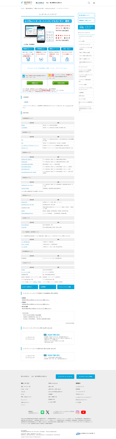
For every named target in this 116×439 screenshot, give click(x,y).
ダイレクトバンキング (50, 8)
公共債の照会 (24, 227)
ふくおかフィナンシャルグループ (83, 397)
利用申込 (35, 281)
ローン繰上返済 (24, 246)
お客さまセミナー (25, 402)
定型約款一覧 (51, 399)
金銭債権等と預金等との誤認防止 (37, 423)
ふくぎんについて (80, 386)
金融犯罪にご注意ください (85, 20)
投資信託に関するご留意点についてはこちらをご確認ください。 (36, 299)
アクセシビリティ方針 (25, 423)
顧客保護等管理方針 (52, 418)
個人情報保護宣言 (78, 418)
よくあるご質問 (52, 402)
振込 (22, 139)
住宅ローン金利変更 (25, 244)
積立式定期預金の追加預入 (26, 166)
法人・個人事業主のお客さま (54, 2)
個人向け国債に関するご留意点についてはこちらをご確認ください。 (37, 308)
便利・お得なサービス (26, 396)
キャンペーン (24, 399)
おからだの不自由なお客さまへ (55, 391)
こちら (62, 90)
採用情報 (78, 389)
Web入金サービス (25, 147)
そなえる (23, 391)
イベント (23, 404)
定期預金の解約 (24, 161)
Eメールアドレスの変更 (26, 272)
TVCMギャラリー (80, 394)
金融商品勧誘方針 (86, 418)
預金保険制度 (68, 420)
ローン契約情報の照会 (26, 241)
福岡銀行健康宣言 (49, 423)
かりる (22, 394)
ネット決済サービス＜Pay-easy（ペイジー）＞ (30, 145)
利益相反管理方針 (60, 420)
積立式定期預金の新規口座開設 (27, 164)
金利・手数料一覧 (52, 396)
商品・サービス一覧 (39, 8)
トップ (22, 8)
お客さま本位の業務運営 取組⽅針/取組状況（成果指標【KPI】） (34, 418)
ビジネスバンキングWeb (85, 376)
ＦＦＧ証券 (78, 402)
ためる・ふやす (24, 389)
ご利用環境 (42, 287)
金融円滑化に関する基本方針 (27, 420)
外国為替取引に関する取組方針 (84, 420)
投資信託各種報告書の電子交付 (27, 213)
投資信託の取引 (24, 202)
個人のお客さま (40, 2)
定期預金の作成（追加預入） (27, 159)
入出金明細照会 (24, 127)
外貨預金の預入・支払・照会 (27, 185)
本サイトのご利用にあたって (86, 421)
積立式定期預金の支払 (26, 169)
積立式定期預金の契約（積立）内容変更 (29, 172)
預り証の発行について (84, 15)
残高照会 (23, 125)
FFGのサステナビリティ (81, 399)
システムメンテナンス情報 (64, 287)
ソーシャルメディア (80, 391)
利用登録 (39, 281)
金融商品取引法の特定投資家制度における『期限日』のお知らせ (34, 421)
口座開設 (50, 394)
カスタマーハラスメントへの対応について (65, 418)
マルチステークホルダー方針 (73, 421)
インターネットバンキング (65, 376)
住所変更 (23, 269)
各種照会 (23, 210)
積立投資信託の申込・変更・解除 (28, 204)
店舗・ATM (51, 386)
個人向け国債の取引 (25, 224)
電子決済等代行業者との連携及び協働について (57, 421)
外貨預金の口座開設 (25, 188)
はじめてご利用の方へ (27, 287)
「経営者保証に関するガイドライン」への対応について (45, 420)
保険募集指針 (74, 420)
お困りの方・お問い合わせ (54, 389)
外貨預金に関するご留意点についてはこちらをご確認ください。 (36, 304)
